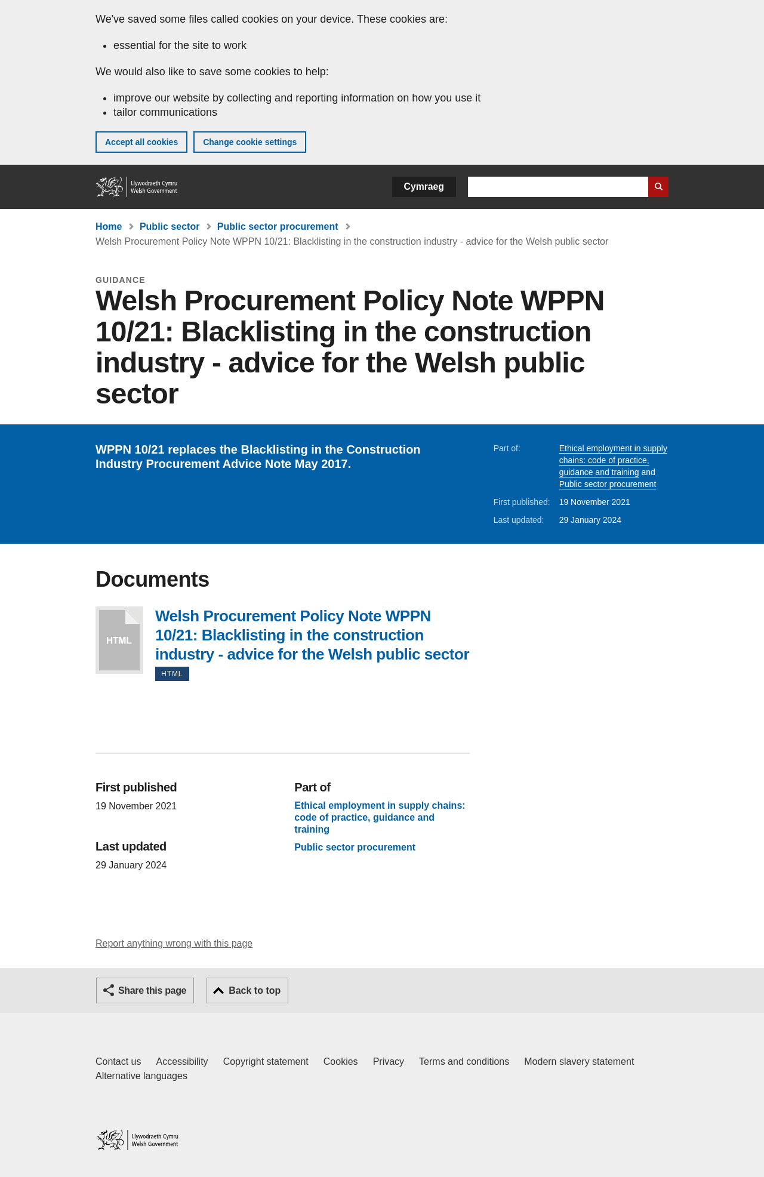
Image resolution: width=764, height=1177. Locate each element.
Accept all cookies (141, 142)
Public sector (169, 226)
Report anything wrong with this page (174, 943)
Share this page (152, 990)
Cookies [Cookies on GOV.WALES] (341, 1061)
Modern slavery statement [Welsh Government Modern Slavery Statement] (579, 1061)
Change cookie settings (250, 142)
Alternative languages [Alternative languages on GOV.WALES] (141, 1076)
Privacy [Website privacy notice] (388, 1061)
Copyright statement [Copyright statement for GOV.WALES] (266, 1061)
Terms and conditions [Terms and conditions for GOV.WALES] (464, 1061)
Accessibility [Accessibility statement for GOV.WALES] (182, 1061)
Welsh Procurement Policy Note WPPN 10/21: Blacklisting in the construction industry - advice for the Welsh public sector (119, 640)
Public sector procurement (277, 226)
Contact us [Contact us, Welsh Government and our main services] (118, 1061)
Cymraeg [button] (424, 186)
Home (109, 226)
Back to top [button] (255, 990)
